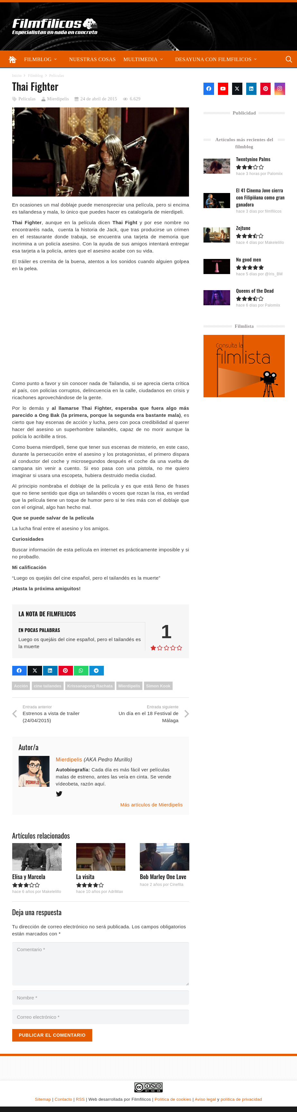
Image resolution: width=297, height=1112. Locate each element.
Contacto (63, 1099)
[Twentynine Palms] (216, 166)
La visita (85, 876)
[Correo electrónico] (100, 1017)
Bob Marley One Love (163, 876)
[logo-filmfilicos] (55, 26)
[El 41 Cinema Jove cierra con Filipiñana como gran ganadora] (216, 200)
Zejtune (243, 227)
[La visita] (100, 857)
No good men (248, 258)
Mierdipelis (58, 98)
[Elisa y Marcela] (37, 857)
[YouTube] (223, 89)
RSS (80, 1099)
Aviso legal (205, 1099)
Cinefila (176, 884)
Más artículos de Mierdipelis (151, 804)
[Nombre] (100, 997)
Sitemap (43, 1099)
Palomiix (275, 173)
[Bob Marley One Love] (164, 857)
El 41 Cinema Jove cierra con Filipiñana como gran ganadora (260, 197)
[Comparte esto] (19, 670)
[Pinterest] (265, 89)
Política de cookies (173, 1099)
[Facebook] (208, 89)
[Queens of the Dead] (216, 297)
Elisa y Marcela (28, 876)
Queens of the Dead (255, 290)
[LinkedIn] (251, 89)
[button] (55, 59)
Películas (26, 98)
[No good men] (216, 266)
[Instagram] (279, 89)
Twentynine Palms (253, 158)
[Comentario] (100, 964)
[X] (237, 89)
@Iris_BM (274, 273)
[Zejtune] (216, 235)
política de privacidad (241, 1099)
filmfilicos (273, 211)
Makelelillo (51, 891)
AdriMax (115, 891)
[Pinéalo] (66, 670)
